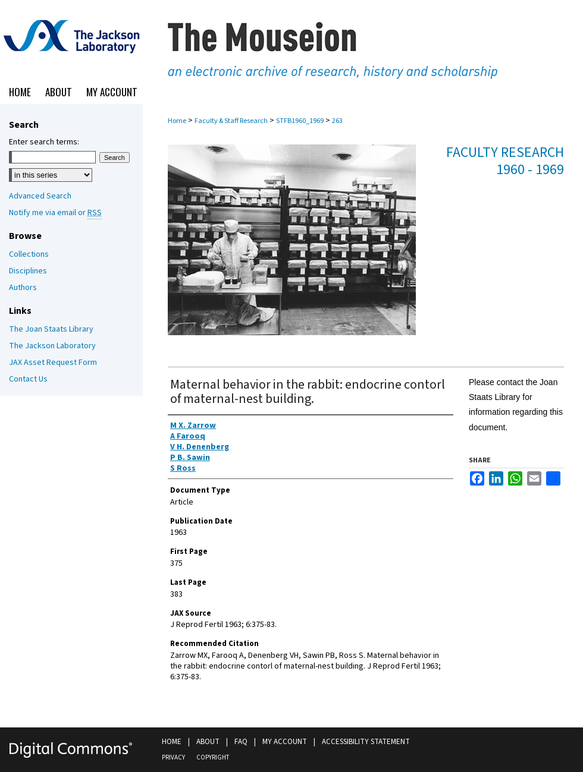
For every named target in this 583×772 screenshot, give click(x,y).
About (208, 741)
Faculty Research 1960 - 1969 (505, 161)
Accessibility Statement (366, 741)
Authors (23, 288)
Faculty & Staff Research (231, 121)
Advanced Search (40, 196)
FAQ (240, 741)
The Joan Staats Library (51, 329)
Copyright (212, 757)
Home (177, 121)
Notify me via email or (55, 213)
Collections (29, 254)
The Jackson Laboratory (52, 346)
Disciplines (28, 271)
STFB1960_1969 (300, 121)
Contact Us (28, 379)
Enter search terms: (44, 142)
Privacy (173, 757)
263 (337, 121)
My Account (284, 741)
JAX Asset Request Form (53, 362)
